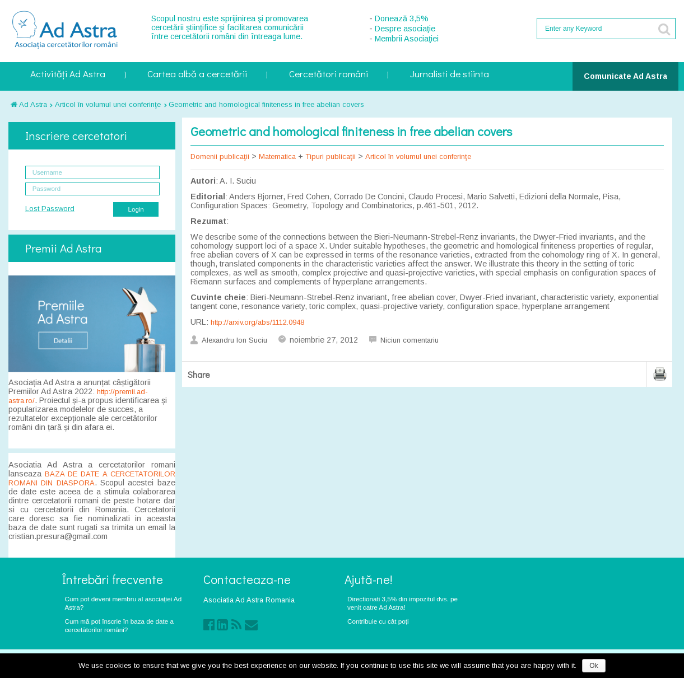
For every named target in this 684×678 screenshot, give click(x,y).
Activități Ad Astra (67, 75)
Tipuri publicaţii (330, 156)
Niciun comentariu (409, 340)
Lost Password (50, 208)
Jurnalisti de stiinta (449, 75)
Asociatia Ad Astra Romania (249, 600)
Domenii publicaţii (219, 156)
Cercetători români (328, 75)
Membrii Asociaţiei (407, 38)
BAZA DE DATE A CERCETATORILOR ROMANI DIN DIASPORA (91, 478)
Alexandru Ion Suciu (234, 340)
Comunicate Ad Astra (625, 76)
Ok (593, 666)
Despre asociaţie (405, 28)
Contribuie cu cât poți (378, 621)
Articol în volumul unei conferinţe (108, 104)
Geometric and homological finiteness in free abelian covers (266, 104)
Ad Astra (29, 104)
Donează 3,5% (402, 18)
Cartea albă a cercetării (197, 75)
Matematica (277, 156)
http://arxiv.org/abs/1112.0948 (257, 322)
